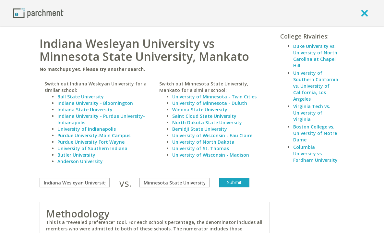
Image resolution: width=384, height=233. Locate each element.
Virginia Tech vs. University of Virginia (311, 112)
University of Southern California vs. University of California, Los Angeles (315, 86)
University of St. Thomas (200, 148)
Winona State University (199, 109)
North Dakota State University (207, 122)
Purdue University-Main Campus (93, 135)
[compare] (75, 182)
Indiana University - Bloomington (95, 103)
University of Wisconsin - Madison (210, 155)
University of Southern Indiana (92, 148)
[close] (364, 13)
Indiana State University (85, 109)
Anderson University (80, 161)
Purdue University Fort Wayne (91, 142)
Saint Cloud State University (204, 116)
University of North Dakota (203, 142)
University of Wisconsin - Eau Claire (212, 135)
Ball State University (80, 97)
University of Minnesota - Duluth (209, 103)
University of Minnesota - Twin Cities (214, 97)
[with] (174, 182)
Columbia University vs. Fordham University (315, 153)
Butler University (76, 155)
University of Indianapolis (86, 129)
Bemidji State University (199, 129)
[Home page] (38, 13)
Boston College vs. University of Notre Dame (315, 133)
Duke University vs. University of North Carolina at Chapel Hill (315, 56)
